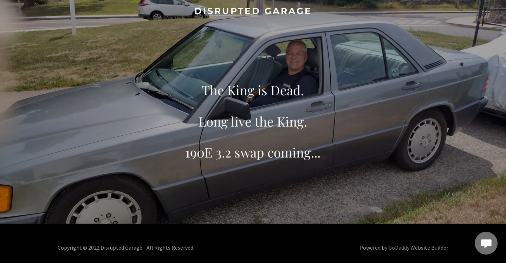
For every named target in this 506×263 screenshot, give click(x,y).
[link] (253, 12)
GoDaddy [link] (398, 247)
